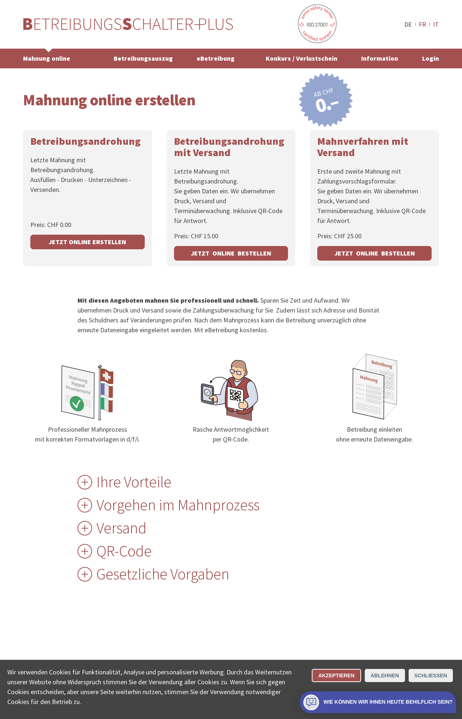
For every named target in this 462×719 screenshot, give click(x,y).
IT (436, 24)
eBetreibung (216, 58)
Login (430, 58)
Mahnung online (46, 58)
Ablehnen (385, 675)
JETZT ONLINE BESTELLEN (231, 253)
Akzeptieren (336, 675)
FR (422, 24)
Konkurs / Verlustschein (301, 58)
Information (379, 58)
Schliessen (430, 675)
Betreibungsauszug (143, 58)
